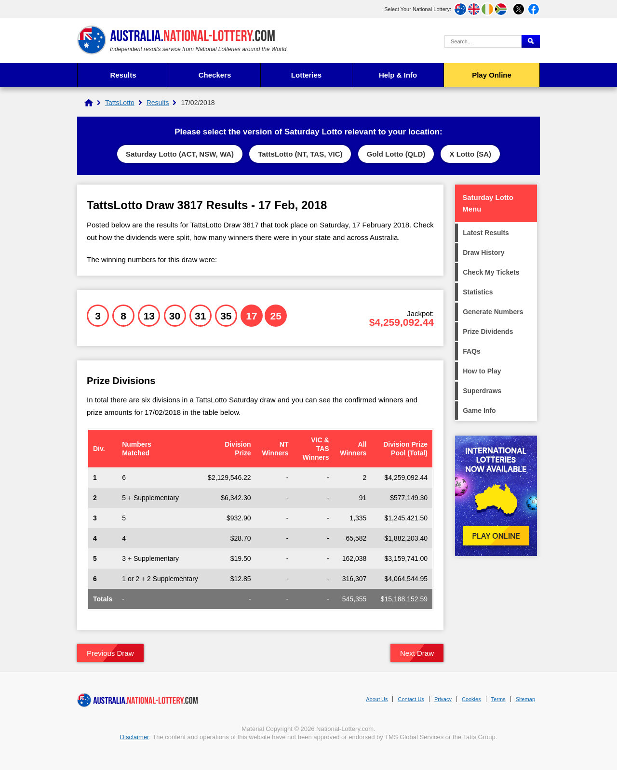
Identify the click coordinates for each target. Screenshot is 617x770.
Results (123, 75)
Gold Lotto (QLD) (396, 154)
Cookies (471, 699)
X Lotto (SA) (470, 154)
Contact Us (411, 699)
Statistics (478, 292)
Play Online (491, 75)
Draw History (483, 252)
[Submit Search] (531, 41)
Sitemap (525, 699)
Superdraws (482, 391)
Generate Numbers (493, 312)
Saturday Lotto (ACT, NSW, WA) (180, 154)
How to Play (482, 371)
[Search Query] (483, 41)
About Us (377, 699)
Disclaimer (134, 737)
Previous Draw (110, 653)
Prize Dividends (488, 331)
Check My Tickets (491, 272)
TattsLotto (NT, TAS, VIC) (300, 154)
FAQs (472, 351)
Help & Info (398, 75)
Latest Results (486, 233)
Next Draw (417, 653)
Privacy (443, 699)
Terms (498, 699)
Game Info (479, 410)
